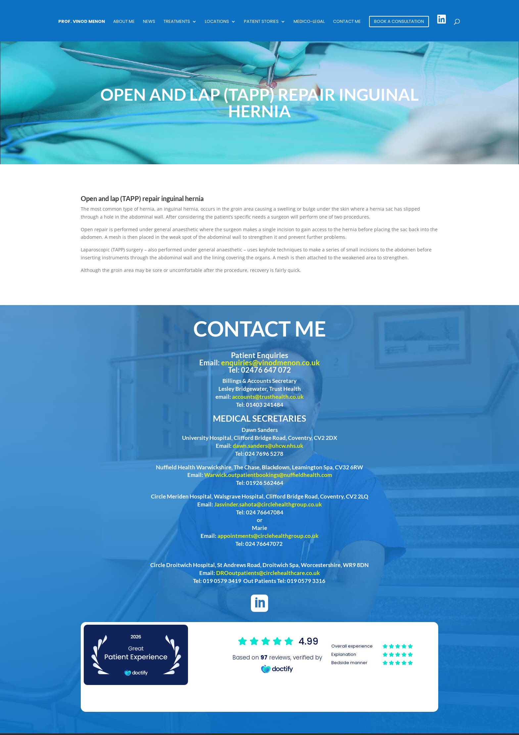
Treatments (177, 22)
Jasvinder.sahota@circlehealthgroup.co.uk (268, 504)
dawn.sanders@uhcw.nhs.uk (268, 445)
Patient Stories (261, 22)
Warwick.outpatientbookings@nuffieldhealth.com (268, 474)
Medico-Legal (309, 22)
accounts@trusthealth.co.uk (268, 396)
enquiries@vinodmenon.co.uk (270, 362)
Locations (217, 22)
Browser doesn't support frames (321, 654)
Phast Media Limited (441, 722)
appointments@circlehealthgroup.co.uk (267, 535)
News (149, 22)
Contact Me (347, 22)
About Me (124, 22)
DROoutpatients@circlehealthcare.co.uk (268, 572)
